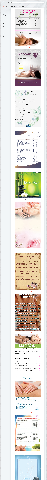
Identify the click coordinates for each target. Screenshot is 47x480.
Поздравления (5, 16)
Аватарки (4, 7)
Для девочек (4, 17)
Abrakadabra (6, 2)
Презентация (4, 35)
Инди (3, 12)
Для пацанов (4, 15)
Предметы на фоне (5, 24)
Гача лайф (4, 14)
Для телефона (5, 22)
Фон (3, 25)
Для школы (4, 26)
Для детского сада (5, 27)
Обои (4, 42)
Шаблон (4, 23)
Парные (4, 36)
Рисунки (4, 13)
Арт (3, 32)
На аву (4, 33)
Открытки (4, 34)
